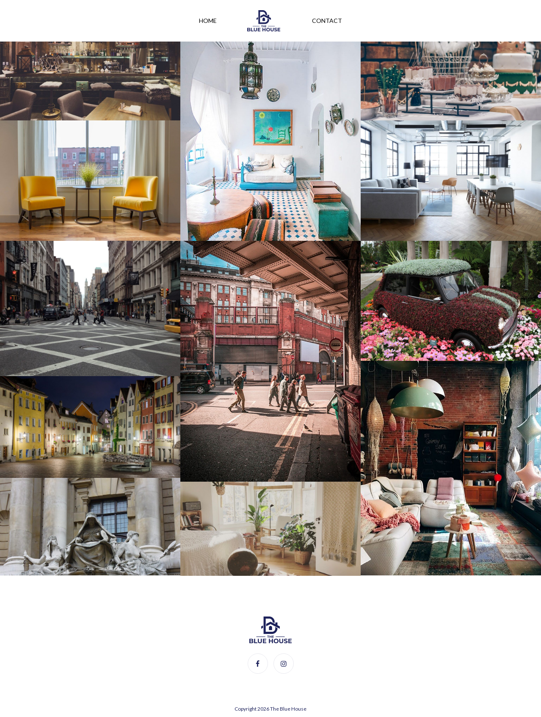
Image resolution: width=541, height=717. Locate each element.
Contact (327, 20)
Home (208, 20)
